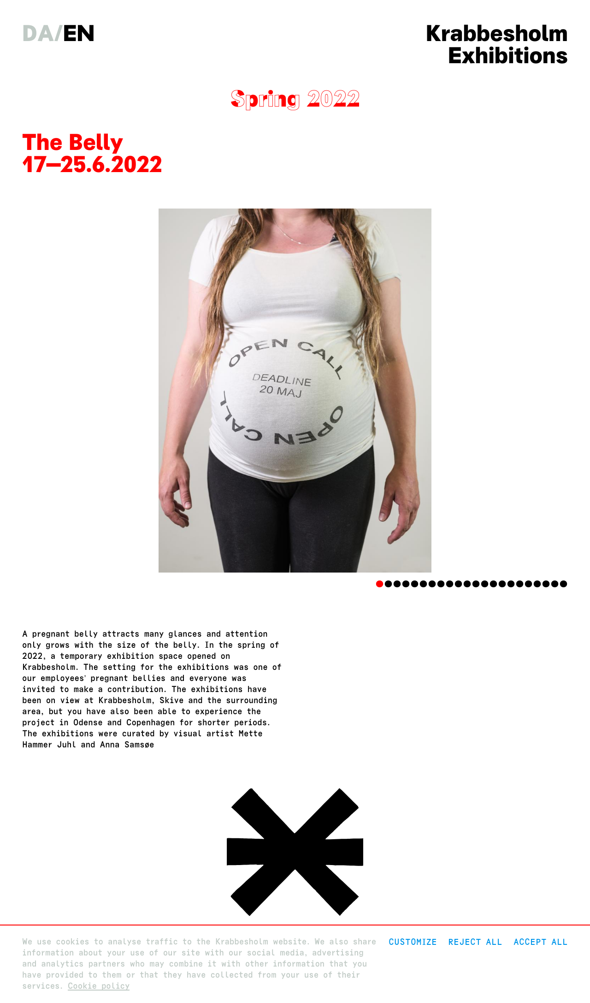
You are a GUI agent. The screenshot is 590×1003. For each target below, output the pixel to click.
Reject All (475, 942)
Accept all (540, 942)
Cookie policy (99, 986)
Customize (413, 942)
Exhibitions (508, 55)
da (38, 33)
